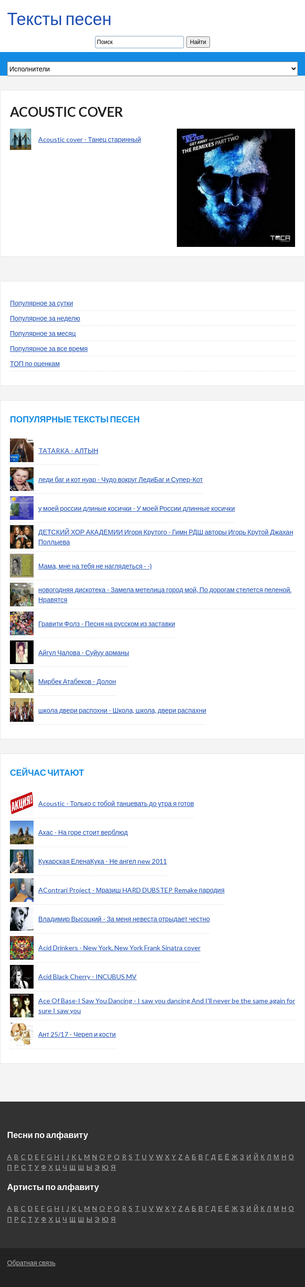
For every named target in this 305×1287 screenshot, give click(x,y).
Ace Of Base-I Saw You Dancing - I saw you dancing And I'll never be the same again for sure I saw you (166, 1006)
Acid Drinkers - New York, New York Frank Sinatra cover (119, 948)
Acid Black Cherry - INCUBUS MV (87, 976)
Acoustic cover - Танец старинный (89, 139)
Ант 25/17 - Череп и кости (77, 1034)
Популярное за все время (48, 348)
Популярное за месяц (43, 333)
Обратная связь (31, 1263)
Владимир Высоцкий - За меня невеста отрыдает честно (124, 919)
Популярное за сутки (41, 303)
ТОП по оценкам (35, 363)
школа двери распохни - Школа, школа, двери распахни (122, 710)
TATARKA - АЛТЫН (68, 451)
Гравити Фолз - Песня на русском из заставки (106, 624)
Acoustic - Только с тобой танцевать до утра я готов (116, 803)
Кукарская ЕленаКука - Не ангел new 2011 (102, 861)
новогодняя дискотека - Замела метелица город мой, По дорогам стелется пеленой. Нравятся (164, 595)
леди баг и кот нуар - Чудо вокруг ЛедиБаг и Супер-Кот (120, 479)
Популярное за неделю (45, 318)
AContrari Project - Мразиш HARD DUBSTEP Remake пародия (131, 890)
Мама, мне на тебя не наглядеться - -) (95, 566)
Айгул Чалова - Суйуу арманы (83, 652)
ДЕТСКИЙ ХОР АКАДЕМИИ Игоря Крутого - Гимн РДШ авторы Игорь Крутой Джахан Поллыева (165, 537)
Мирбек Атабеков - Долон (77, 681)
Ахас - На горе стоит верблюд (83, 832)
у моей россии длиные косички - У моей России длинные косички (136, 508)
